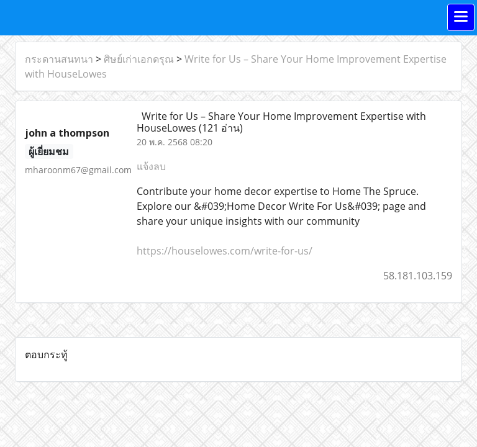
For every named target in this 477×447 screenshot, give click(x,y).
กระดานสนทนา (59, 59)
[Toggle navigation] (461, 17)
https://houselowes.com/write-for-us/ (224, 251)
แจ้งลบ (151, 166)
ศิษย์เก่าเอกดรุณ (139, 59)
